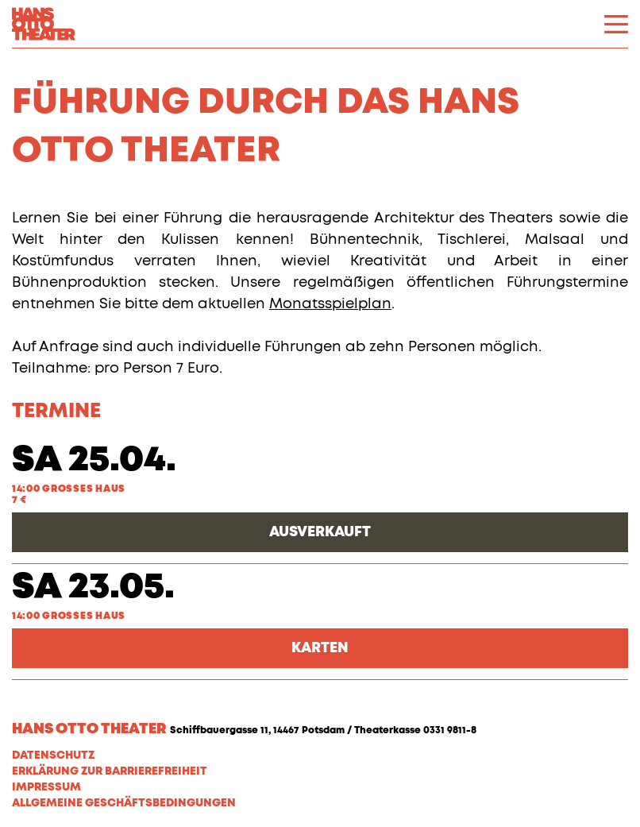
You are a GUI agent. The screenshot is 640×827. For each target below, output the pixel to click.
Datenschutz (53, 755)
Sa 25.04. (94, 460)
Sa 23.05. (93, 587)
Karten (320, 648)
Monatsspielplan (330, 304)
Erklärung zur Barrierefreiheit (109, 771)
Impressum (46, 787)
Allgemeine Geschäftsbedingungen (124, 803)
